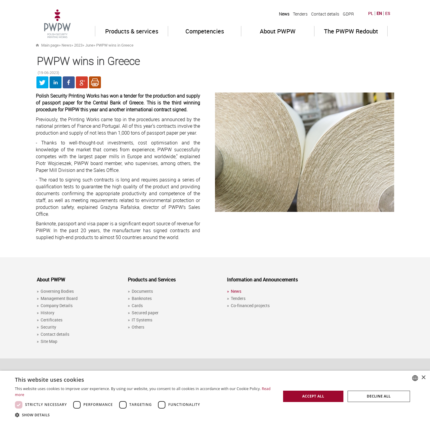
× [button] (423, 377)
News (284, 14)
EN (379, 13)
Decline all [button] (379, 396)
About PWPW (278, 31)
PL (370, 13)
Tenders (300, 14)
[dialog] (215, 396)
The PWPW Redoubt (351, 31)
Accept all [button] (313, 396)
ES (387, 13)
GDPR (348, 14)
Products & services (131, 31)
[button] (144, 415)
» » (107, 45)
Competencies (204, 31)
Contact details (325, 14)
